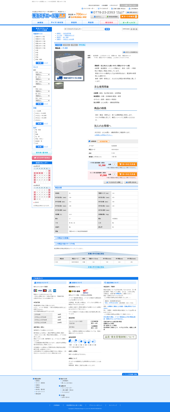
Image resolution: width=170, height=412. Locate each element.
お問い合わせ (65, 397)
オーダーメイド (40, 391)
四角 (36, 134)
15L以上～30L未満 (40, 115)
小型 (36, 50)
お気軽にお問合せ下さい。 (104, 135)
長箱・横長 (38, 59)
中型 (36, 52)
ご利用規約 (56, 405)
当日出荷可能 (67, 33)
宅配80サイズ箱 (39, 39)
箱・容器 (37, 130)
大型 (36, 55)
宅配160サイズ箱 (39, 48)
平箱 (36, 57)
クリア (46, 63)
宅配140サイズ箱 (39, 46)
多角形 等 (38, 141)
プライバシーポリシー (95, 405)
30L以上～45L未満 (40, 118)
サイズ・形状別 (40, 383)
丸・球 (36, 136)
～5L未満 (37, 111)
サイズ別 (59, 35)
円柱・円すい (38, 139)
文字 (36, 143)
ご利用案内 (65, 381)
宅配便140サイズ (69, 35)
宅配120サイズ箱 (39, 43)
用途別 (38, 387)
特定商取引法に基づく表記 (74, 405)
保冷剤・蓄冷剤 (40, 389)
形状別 (59, 37)
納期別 (59, 33)
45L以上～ (38, 120)
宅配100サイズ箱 (39, 41)
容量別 (59, 39)
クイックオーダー (67, 388)
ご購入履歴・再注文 (67, 390)
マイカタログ (65, 392)
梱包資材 (38, 394)
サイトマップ (113, 405)
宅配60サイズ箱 (39, 36)
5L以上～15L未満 (40, 113)
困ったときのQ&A (67, 383)
